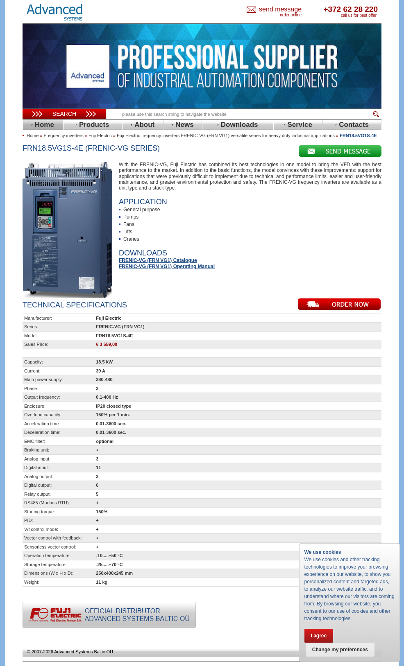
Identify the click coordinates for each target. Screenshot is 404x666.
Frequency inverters (64, 135)
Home (33, 135)
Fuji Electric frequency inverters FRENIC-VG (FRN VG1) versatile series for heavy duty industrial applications (226, 135)
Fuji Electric (100, 135)
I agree (319, 636)
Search (64, 114)
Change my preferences (340, 649)
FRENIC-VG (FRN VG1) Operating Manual (167, 266)
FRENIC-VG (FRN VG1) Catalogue (158, 260)
